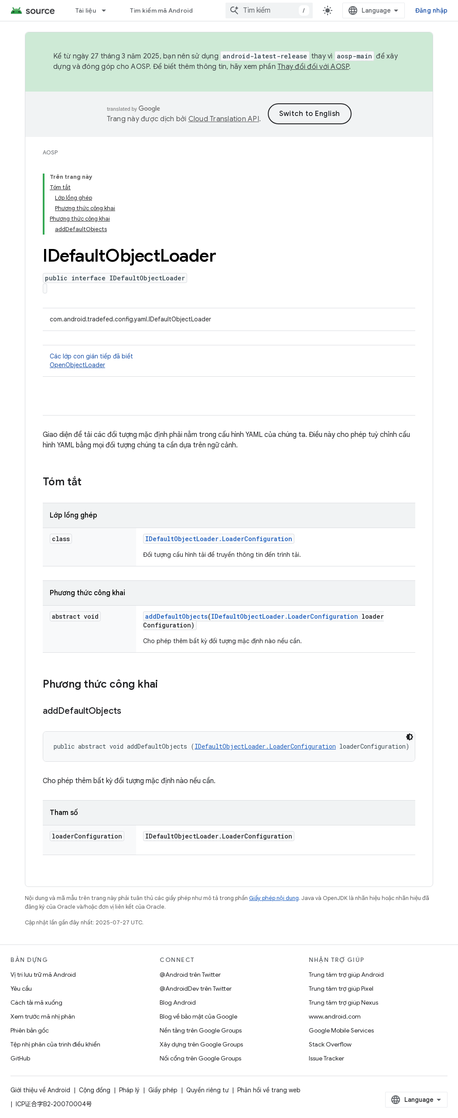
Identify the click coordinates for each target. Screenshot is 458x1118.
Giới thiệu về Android (40, 1090)
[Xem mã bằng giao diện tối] (409, 737)
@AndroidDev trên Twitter (196, 988)
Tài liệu (85, 10)
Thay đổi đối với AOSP (313, 66)
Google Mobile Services (341, 1030)
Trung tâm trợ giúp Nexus (343, 1002)
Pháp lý (129, 1090)
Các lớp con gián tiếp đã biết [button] (229, 360)
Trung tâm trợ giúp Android (346, 974)
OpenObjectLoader (77, 365)
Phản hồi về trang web (269, 1090)
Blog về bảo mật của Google (198, 1016)
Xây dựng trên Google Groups (201, 1044)
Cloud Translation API (223, 119)
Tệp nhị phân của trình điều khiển (55, 1044)
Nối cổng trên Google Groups (200, 1058)
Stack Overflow (330, 1044)
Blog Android (178, 1002)
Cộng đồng (94, 1090)
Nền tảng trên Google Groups (201, 1030)
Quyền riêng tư (207, 1090)
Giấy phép (163, 1090)
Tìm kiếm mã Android (161, 10)
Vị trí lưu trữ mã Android (43, 974)
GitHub (20, 1058)
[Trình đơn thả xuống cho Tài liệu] (108, 10)
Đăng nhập (431, 10)
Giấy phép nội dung (274, 898)
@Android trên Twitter (190, 974)
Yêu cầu (21, 988)
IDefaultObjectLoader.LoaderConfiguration (218, 539)
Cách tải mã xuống (36, 1002)
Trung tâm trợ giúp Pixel (341, 988)
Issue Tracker (326, 1058)
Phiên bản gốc (29, 1030)
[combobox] (269, 10)
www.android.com (335, 1016)
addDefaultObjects (176, 616)
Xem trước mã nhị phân (42, 1016)
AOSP (50, 152)
